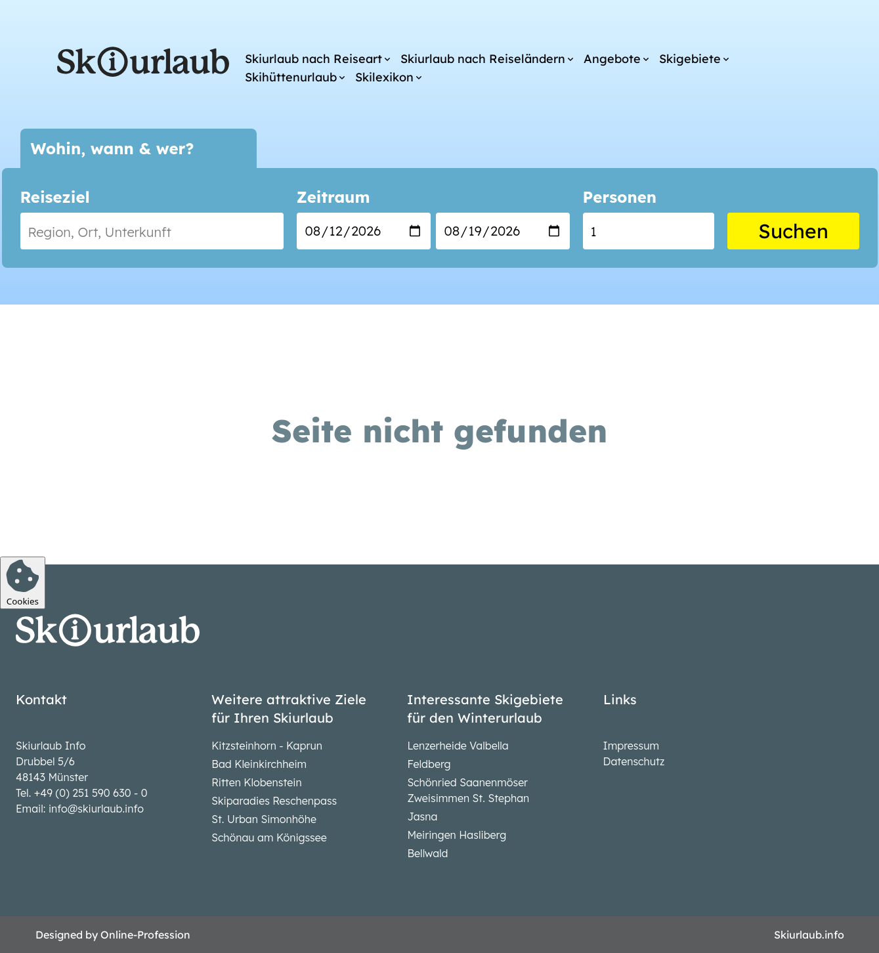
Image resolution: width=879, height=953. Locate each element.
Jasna (422, 816)
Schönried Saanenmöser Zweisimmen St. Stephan (468, 790)
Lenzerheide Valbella (457, 745)
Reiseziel (55, 197)
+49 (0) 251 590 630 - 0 (91, 792)
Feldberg (428, 764)
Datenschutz (634, 761)
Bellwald (427, 853)
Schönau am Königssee (269, 837)
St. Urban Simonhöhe (263, 819)
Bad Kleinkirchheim (259, 764)
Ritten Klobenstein (256, 782)
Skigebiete (690, 58)
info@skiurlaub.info (96, 808)
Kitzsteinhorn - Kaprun (266, 745)
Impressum (631, 745)
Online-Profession (145, 934)
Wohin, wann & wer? (112, 148)
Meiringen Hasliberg (456, 834)
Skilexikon (384, 77)
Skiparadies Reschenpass (274, 800)
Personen (619, 197)
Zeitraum (333, 197)
